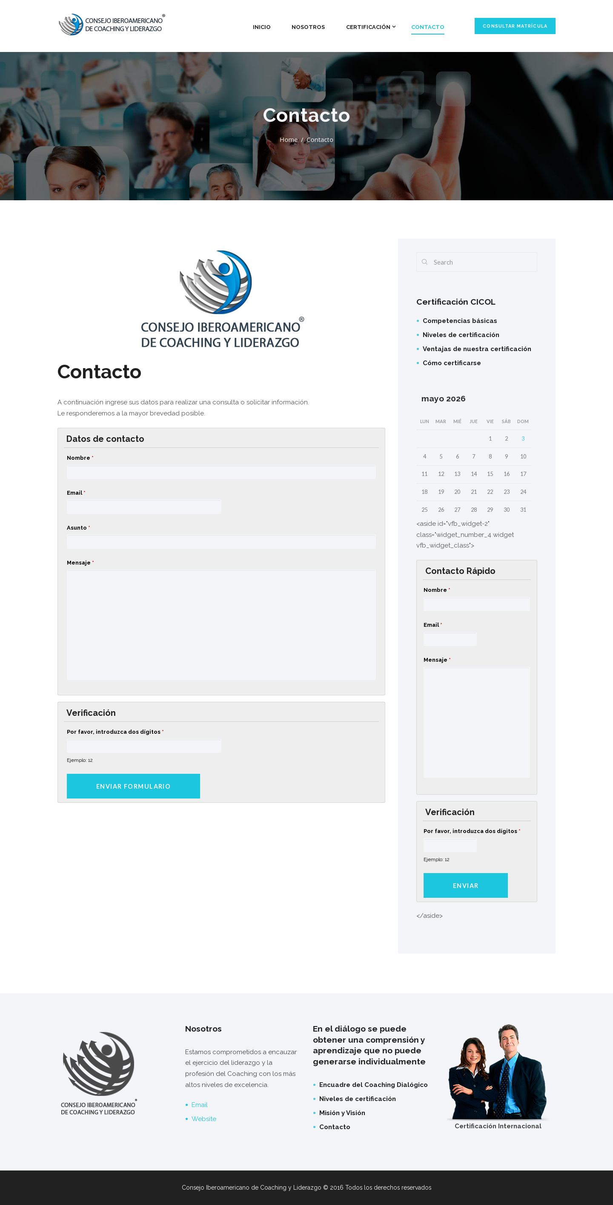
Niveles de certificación (461, 335)
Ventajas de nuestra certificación (477, 349)
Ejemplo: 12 (80, 760)
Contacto (427, 27)
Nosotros (308, 27)
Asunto (78, 528)
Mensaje (80, 562)
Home (289, 139)
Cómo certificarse (452, 363)
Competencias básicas (460, 321)
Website (204, 1119)
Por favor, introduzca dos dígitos (115, 732)
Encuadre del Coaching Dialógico (373, 1085)
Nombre (80, 458)
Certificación (368, 27)
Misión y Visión (342, 1113)
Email (76, 493)
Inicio (262, 27)
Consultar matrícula (515, 26)
